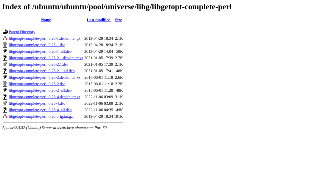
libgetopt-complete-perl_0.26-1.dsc (37, 45)
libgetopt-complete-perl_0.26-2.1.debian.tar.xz (46, 58)
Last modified (98, 20)
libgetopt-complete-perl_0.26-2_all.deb (40, 90)
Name (46, 20)
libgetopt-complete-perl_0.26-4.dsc (37, 103)
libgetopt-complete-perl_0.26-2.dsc (37, 84)
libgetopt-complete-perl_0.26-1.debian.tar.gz (44, 38)
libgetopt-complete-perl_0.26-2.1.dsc (38, 64)
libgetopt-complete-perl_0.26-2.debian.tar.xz (44, 77)
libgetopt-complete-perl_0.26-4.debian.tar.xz (44, 97)
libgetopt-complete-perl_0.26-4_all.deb (40, 110)
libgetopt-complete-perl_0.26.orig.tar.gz (41, 116)
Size (118, 20)
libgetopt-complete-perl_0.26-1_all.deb (40, 51)
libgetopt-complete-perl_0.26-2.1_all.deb (41, 71)
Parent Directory (22, 32)
